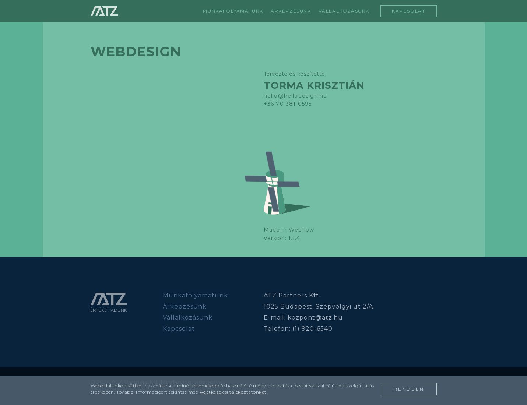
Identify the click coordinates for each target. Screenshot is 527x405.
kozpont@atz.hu (315, 317)
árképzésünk (291, 11)
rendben (409, 389)
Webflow (301, 229)
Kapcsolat (179, 328)
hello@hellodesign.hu (295, 95)
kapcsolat (408, 11)
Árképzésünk (185, 306)
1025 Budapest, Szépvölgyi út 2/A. (319, 306)
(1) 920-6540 (312, 328)
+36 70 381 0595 (288, 104)
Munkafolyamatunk (233, 11)
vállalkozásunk (344, 11)
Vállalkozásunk (187, 317)
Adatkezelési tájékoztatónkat (233, 392)
